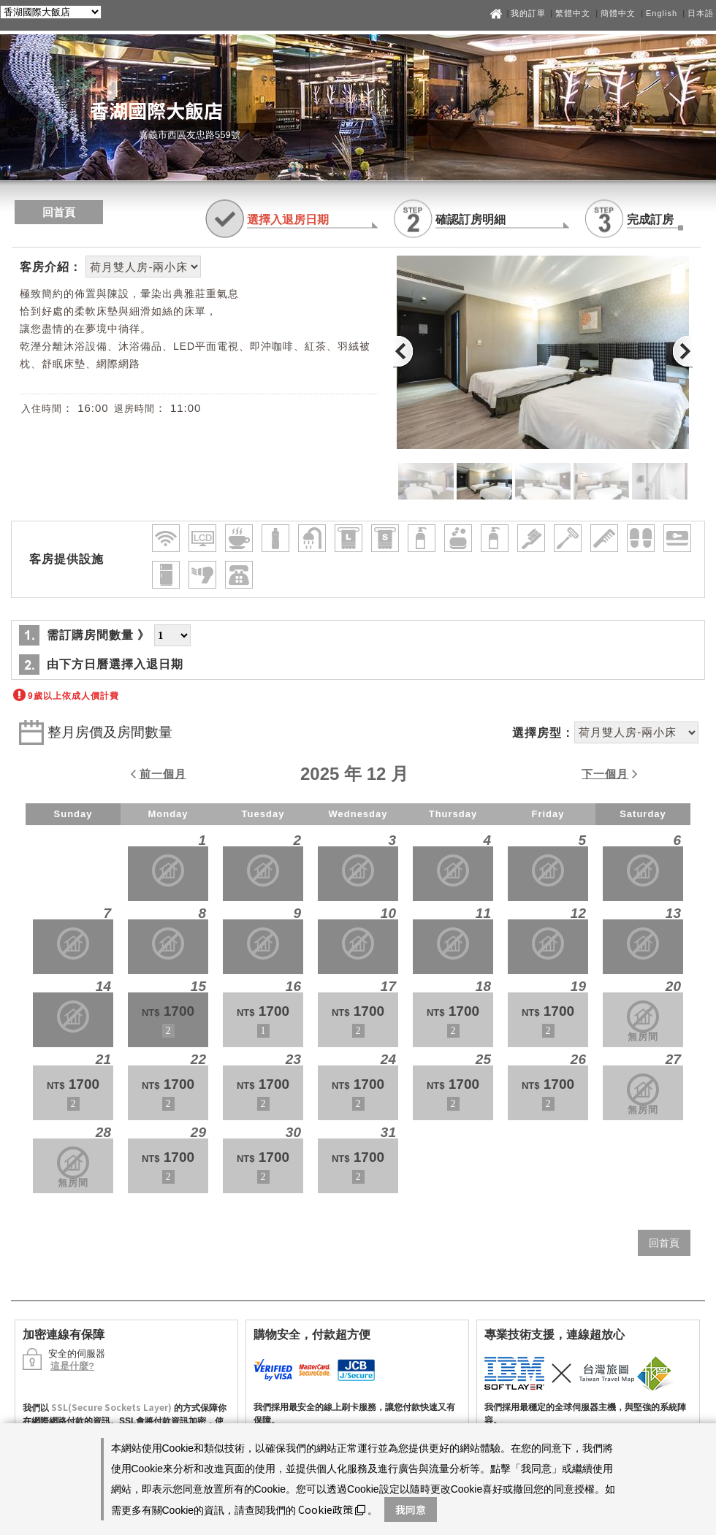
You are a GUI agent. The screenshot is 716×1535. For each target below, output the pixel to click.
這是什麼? (72, 1365)
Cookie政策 (331, 1509)
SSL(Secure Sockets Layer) (111, 1407)
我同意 (410, 1509)
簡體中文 (618, 13)
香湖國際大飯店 (156, 109)
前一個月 (163, 774)
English (661, 13)
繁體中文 (572, 13)
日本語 (701, 13)
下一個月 (605, 774)
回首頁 (58, 212)
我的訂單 (530, 13)
